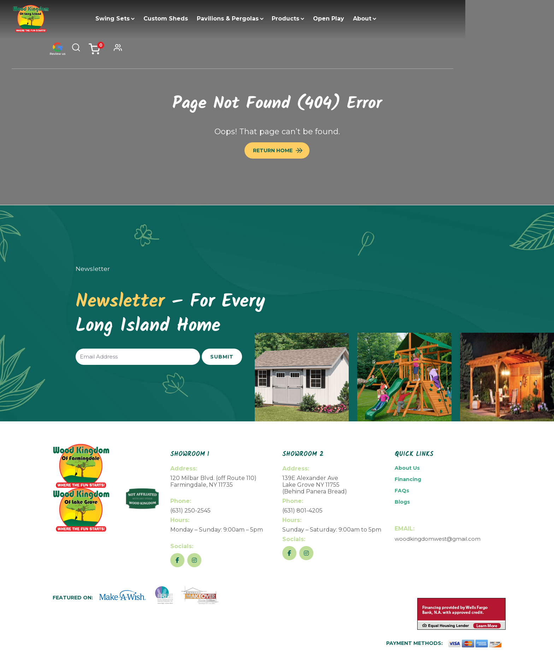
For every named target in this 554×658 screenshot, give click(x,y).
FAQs (402, 490)
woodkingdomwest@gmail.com (438, 538)
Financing (408, 479)
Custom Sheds (189, 18)
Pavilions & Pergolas (251, 18)
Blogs (402, 502)
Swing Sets (136, 18)
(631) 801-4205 (302, 510)
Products (309, 18)
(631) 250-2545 (190, 510)
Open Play (352, 18)
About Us (407, 468)
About (386, 18)
